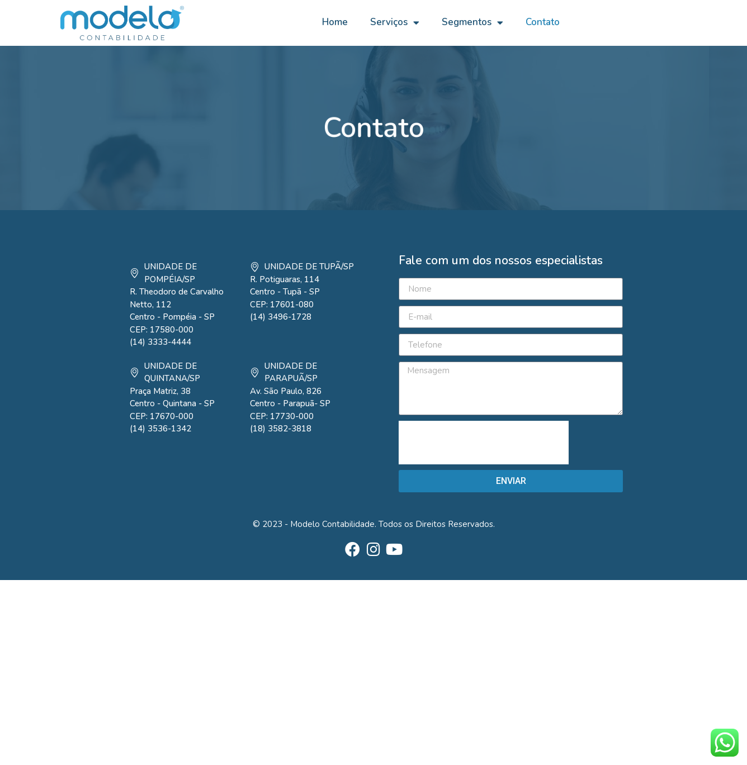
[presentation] (484, 442)
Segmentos (472, 22)
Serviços (394, 22)
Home (335, 22)
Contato (543, 22)
